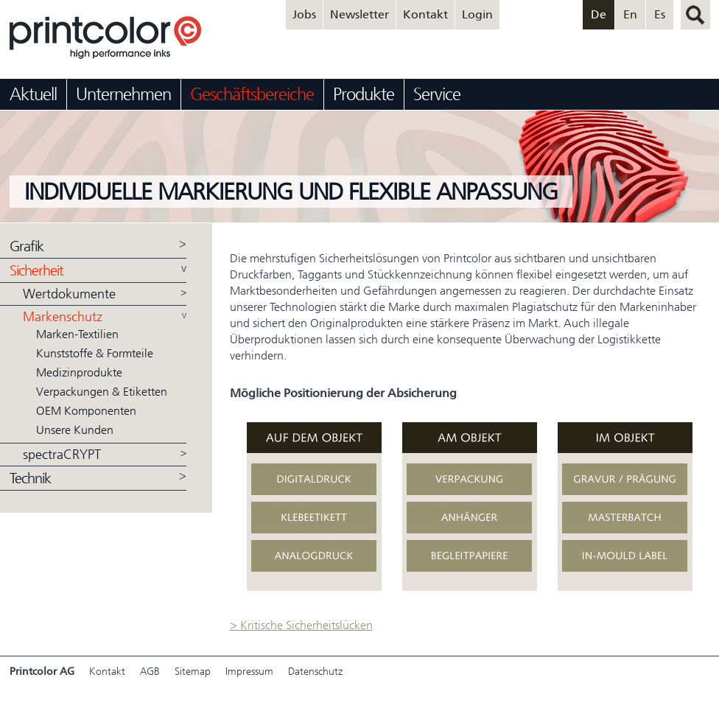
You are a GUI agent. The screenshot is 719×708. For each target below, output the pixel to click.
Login (477, 14)
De (598, 14)
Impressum (249, 671)
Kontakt (425, 14)
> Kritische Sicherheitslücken (301, 625)
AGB (150, 671)
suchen (695, 14)
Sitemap (193, 671)
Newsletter (359, 14)
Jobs (304, 14)
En (630, 14)
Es (659, 14)
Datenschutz (315, 671)
